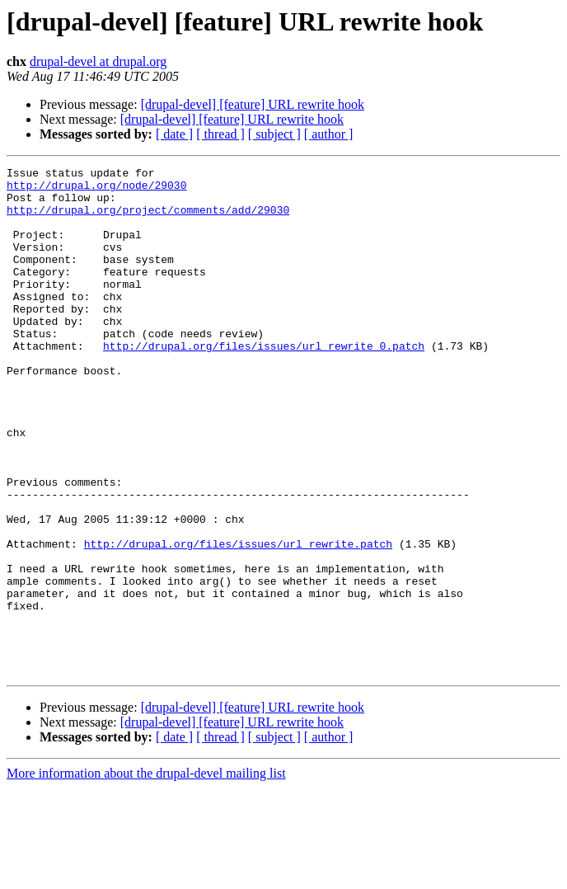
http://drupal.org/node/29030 (96, 189)
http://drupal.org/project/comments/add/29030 (148, 219)
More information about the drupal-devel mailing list (146, 875)
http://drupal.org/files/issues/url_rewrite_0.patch (263, 382)
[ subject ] (274, 134)
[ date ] (174, 134)
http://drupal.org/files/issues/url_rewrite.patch (238, 620)
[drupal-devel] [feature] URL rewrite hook (252, 104)
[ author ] (329, 134)
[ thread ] (220, 134)
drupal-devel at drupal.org (98, 61)
